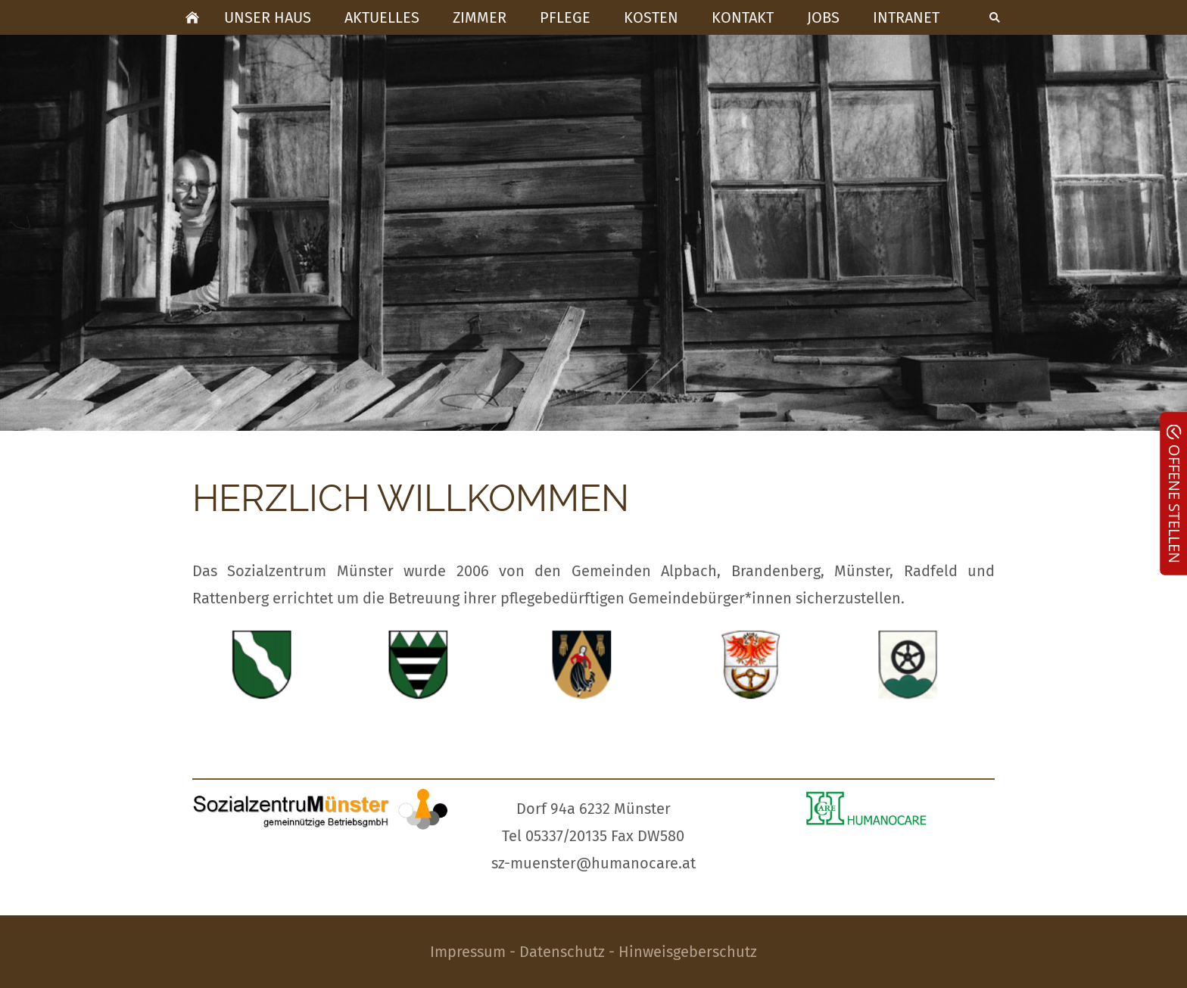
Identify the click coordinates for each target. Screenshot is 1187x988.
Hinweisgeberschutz (687, 952)
